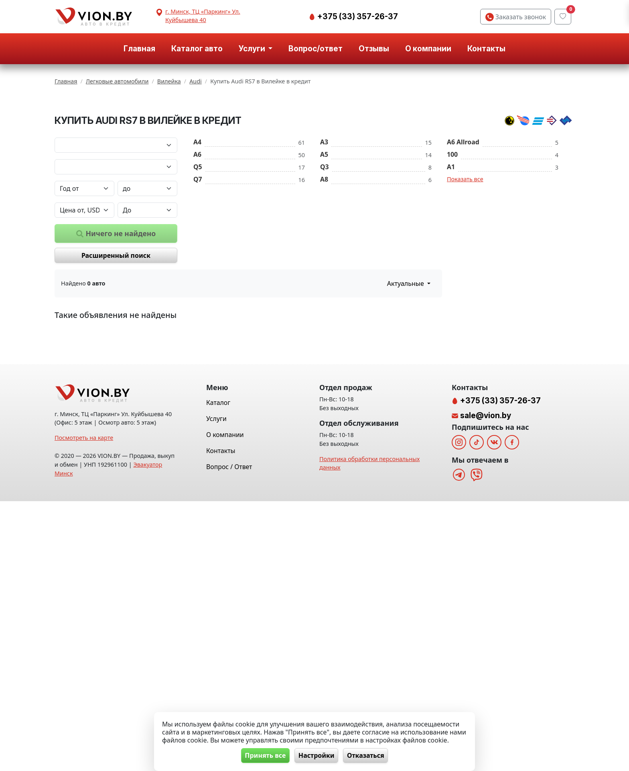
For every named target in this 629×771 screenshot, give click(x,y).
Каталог (218, 672)
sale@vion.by (485, 685)
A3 (324, 241)
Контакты (486, 48)
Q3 (324, 266)
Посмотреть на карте (84, 707)
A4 (197, 241)
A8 (324, 278)
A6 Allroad (463, 241)
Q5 (197, 266)
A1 (451, 266)
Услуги (216, 688)
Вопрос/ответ (315, 48)
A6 (197, 253)
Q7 (197, 278)
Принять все (262, 755)
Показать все (465, 278)
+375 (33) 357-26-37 (357, 16)
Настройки (316, 755)
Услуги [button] (253, 48)
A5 (324, 253)
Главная (139, 48)
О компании (428, 48)
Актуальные (406, 383)
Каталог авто (197, 48)
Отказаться (368, 755)
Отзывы (374, 48)
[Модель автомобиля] (116, 266)
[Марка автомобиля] (116, 244)
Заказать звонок (515, 16)
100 (452, 253)
